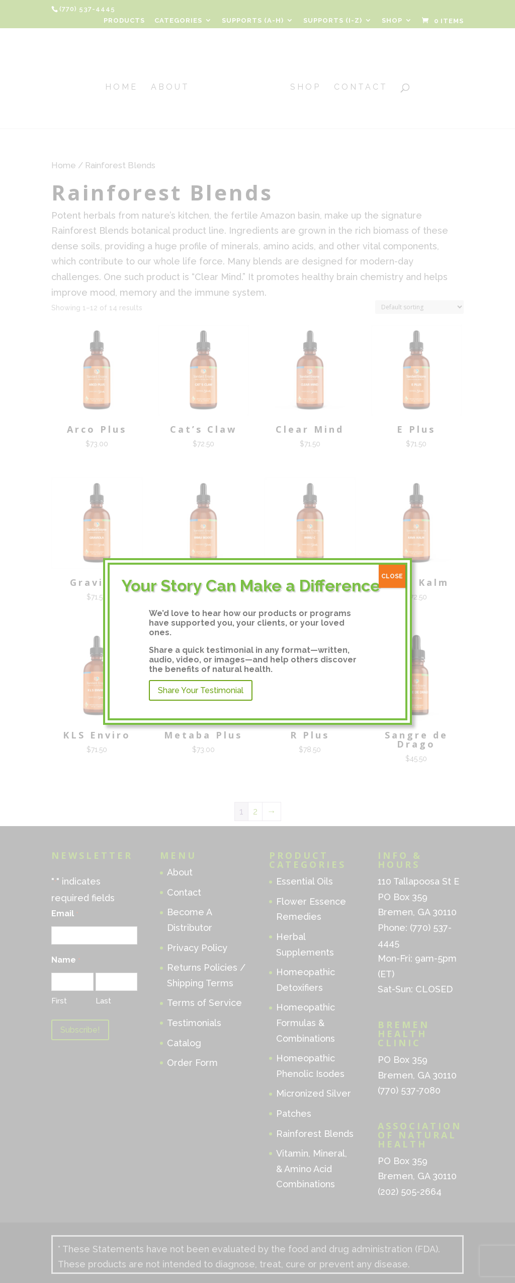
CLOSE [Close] (392, 576)
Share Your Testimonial (200, 690)
